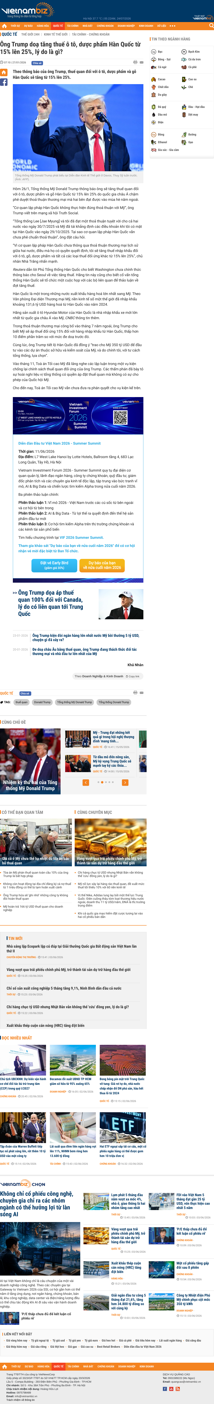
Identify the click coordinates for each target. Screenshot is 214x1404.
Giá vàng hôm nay (16, 1340)
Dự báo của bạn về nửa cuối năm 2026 (102, 565)
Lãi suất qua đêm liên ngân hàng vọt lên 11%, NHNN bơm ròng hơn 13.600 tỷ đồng (73, 1151)
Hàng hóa (117, 1278)
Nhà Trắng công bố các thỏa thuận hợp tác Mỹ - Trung (101, 759)
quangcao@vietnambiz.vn (186, 1381)
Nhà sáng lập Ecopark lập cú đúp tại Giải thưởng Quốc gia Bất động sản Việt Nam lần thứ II (72, 948)
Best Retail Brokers (108, 1346)
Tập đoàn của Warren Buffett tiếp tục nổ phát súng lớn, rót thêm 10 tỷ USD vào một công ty (23, 1151)
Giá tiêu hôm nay (145, 1340)
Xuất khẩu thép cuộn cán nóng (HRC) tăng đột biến (45, 1025)
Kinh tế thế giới (55, 34)
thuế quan (21, 702)
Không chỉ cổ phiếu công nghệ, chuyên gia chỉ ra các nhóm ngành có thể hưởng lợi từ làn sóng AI (36, 1204)
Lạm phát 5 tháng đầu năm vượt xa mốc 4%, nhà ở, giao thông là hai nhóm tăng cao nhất (128, 1201)
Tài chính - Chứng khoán (90, 34)
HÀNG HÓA (43, 26)
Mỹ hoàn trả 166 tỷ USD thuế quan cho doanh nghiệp (33, 908)
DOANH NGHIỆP (126, 26)
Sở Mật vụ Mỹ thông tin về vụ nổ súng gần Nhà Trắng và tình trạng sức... (100, 737)
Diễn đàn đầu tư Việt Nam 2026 (142, 1346)
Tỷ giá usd (59, 1340)
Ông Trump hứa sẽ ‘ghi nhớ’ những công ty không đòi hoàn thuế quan (35, 897)
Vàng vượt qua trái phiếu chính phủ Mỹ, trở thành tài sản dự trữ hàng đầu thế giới (109, 860)
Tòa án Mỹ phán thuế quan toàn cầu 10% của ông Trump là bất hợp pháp (35, 874)
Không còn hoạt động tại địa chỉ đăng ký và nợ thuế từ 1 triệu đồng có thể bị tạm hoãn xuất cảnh (37, 885)
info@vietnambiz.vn (26, 1396)
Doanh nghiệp (58, 1091)
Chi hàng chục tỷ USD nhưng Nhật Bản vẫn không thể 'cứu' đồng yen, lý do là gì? (110, 874)
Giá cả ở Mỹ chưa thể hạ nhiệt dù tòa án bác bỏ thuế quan (35, 860)
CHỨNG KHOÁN (105, 26)
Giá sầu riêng (38, 1346)
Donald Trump (42, 702)
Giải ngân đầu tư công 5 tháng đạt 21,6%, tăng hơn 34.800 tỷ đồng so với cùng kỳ (128, 1301)
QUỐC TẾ (58, 26)
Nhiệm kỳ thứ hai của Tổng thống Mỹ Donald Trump (30, 785)
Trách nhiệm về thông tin (20, 1399)
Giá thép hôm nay (16, 1346)
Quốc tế (9, 34)
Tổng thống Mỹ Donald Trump (74, 702)
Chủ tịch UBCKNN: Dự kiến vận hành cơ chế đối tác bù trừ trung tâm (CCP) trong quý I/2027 (23, 1083)
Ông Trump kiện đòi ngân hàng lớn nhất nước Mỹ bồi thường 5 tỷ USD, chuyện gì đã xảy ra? (86, 638)
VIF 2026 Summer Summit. (82, 538)
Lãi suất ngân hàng (170, 1340)
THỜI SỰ (15, 26)
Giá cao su (87, 1346)
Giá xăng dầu (193, 1340)
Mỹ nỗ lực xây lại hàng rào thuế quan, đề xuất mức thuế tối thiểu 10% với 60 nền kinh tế (111, 885)
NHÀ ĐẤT (87, 26)
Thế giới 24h (30, 34)
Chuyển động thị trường (21, 957)
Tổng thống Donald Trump (114, 702)
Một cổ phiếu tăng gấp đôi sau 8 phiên (193, 1265)
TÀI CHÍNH (72, 26)
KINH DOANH (146, 26)
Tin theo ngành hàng (171, 39)
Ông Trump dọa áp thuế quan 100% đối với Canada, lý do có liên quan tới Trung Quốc (50, 603)
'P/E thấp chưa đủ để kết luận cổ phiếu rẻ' (46, 1316)
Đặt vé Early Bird (54, 565)
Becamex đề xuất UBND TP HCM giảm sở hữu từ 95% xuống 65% (70, 1081)
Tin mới (15, 938)
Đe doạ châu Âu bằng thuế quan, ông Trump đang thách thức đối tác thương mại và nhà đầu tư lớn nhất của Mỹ (85, 652)
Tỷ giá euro (91, 1340)
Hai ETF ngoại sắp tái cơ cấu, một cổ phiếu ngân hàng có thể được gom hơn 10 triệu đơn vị (123, 1151)
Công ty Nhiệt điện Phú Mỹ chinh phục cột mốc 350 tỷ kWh (193, 1299)
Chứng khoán (8, 1096)
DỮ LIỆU (162, 26)
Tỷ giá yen (75, 1340)
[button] (85, 782)
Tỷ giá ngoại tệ (40, 1340)
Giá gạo (72, 1346)
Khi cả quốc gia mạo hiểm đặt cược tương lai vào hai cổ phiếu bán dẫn (110, 915)
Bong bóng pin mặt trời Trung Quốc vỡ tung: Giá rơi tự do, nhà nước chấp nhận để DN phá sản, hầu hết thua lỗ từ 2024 (122, 1086)
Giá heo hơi (108, 1340)
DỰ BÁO (28, 26)
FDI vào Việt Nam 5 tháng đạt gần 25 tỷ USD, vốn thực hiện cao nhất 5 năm (193, 1201)
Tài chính (55, 1163)
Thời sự (11, 994)
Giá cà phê (125, 1340)
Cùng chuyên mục (94, 812)
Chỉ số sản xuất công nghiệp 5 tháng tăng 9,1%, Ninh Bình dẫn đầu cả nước (64, 988)
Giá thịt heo (57, 1346)
